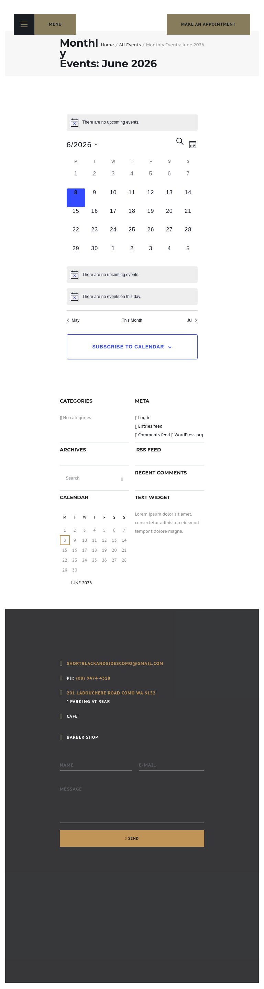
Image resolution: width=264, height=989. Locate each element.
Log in (144, 417)
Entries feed (150, 426)
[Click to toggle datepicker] (82, 144)
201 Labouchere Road (93, 692)
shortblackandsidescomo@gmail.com (115, 663)
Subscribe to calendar (128, 346)
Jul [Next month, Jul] (192, 320)
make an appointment (208, 24)
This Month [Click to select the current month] (132, 320)
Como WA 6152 (138, 692)
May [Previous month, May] (73, 320)
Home (107, 45)
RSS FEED (148, 450)
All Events (130, 45)
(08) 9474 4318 (93, 678)
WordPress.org (189, 434)
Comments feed (154, 434)
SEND (133, 838)
